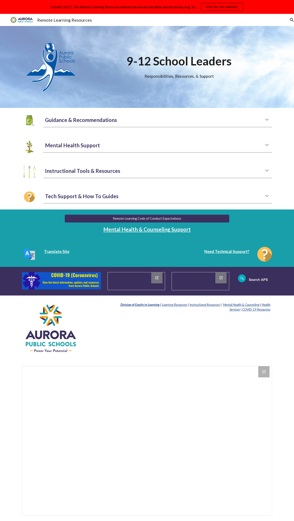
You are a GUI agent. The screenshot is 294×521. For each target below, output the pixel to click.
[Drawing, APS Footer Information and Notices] (147, 441)
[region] (147, 7)
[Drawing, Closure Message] (136, 281)
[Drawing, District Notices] (200, 281)
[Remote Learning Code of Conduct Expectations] (147, 219)
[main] (179, 59)
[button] (289, 20)
